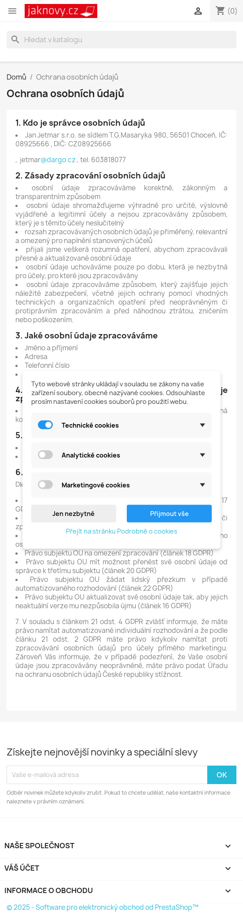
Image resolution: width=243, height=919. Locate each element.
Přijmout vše (169, 513)
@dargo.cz (58, 159)
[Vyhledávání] (121, 39)
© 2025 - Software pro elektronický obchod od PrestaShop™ (103, 907)
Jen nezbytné (73, 513)
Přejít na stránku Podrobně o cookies (121, 531)
